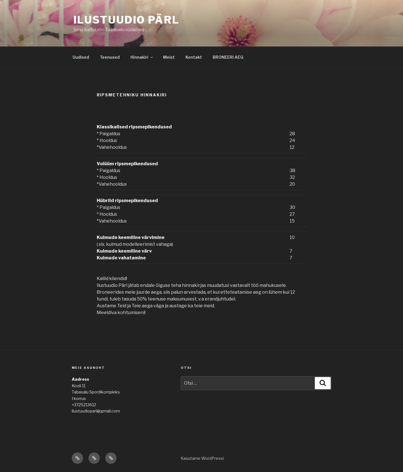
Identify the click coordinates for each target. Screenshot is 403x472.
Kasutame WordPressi (202, 458)
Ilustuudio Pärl (126, 20)
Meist (169, 57)
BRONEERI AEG (228, 57)
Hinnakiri (142, 57)
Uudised (81, 57)
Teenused (110, 57)
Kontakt (193, 57)
